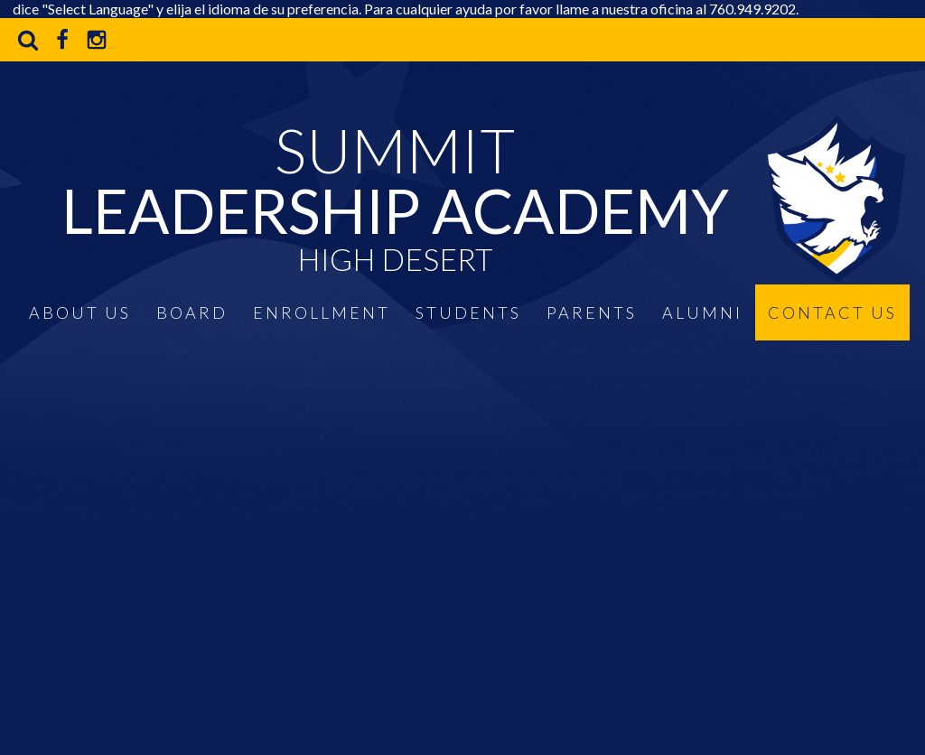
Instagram (96, 40)
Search (28, 40)
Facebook (62, 40)
